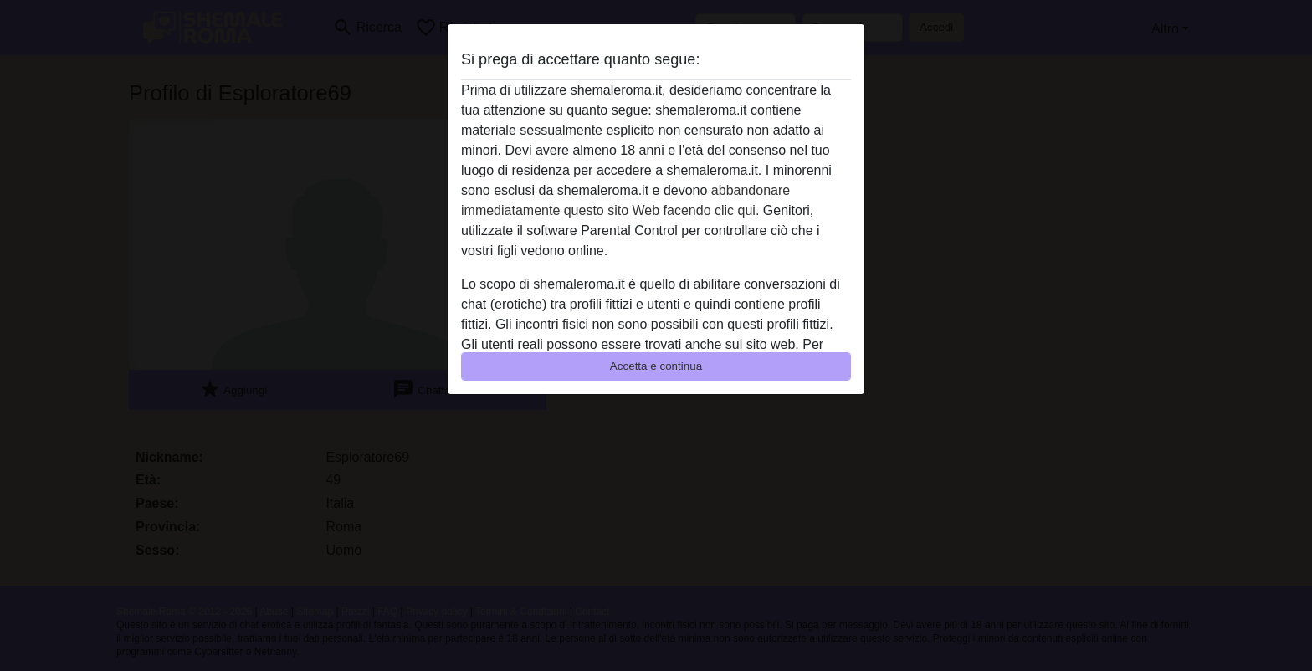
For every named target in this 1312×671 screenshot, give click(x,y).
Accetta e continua (656, 366)
